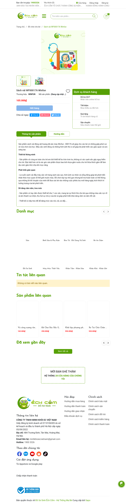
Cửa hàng (81, 3)
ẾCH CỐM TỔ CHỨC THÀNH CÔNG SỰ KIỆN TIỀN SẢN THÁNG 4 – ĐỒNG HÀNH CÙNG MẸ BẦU (66, 6)
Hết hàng (34, 108)
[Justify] (94, 16)
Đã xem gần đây (30, 343)
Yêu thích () (49, 3)
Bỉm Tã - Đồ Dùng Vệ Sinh (75, 240)
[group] (63, 52)
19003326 (35, 3)
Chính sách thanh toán (99, 424)
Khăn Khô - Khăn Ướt (98, 269)
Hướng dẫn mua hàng (74, 401)
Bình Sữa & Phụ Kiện (51, 240)
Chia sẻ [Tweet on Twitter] (55, 115)
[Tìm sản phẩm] (74, 16)
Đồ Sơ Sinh (27, 269)
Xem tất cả (63, 351)
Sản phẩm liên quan (33, 296)
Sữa (27, 240)
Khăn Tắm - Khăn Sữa (75, 269)
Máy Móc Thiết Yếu (51, 269)
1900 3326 (29, 442)
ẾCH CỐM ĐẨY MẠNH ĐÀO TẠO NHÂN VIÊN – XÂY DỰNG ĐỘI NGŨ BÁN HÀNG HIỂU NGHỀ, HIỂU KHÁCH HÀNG (24, 6)
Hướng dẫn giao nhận (74, 411)
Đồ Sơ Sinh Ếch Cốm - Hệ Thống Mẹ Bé (53, 500)
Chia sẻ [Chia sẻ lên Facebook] (34, 115)
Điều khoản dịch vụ (73, 416)
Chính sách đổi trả (97, 414)
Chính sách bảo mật (97, 401)
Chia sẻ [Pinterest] (45, 115)
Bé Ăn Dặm (98, 240)
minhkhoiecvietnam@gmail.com (45, 439)
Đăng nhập (93, 3)
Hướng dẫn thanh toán (75, 406)
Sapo (87, 500)
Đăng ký (105, 3)
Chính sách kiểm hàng (98, 419)
